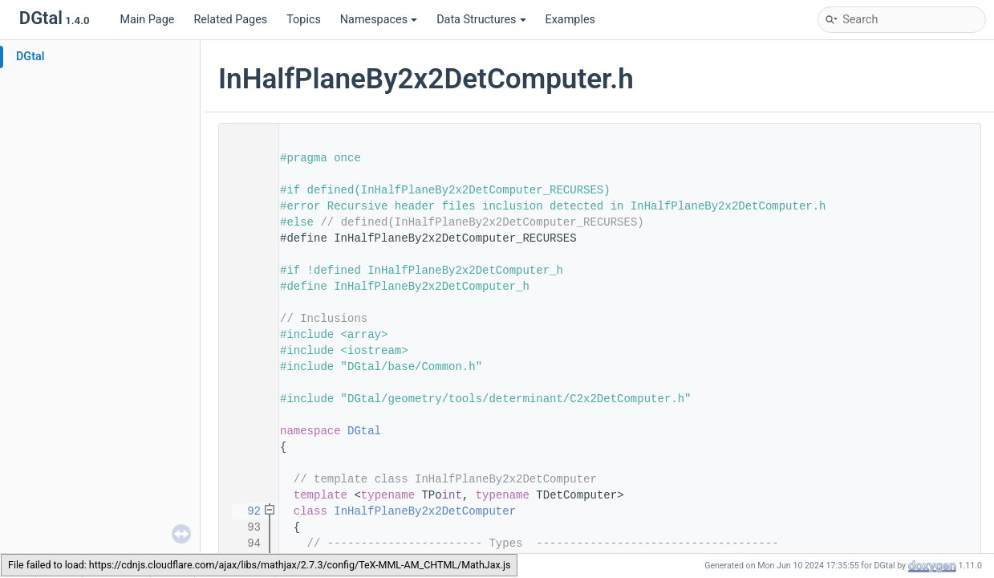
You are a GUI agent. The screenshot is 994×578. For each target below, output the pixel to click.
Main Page (147, 19)
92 (244, 511)
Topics (303, 19)
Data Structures (480, 19)
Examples (570, 19)
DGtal (30, 56)
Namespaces (378, 19)
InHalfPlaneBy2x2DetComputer (425, 511)
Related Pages (230, 19)
